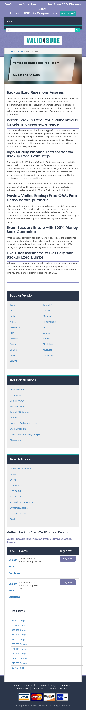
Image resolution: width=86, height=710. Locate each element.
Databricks (48, 355)
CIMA (12, 355)
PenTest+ (14, 418)
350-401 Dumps (19, 630)
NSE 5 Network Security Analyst (25, 434)
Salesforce (15, 327)
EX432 (13, 480)
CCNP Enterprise (18, 429)
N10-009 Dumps (19, 648)
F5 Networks (16, 395)
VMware (14, 339)
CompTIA (47, 305)
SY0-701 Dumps (19, 653)
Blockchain (48, 344)
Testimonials (22, 688)
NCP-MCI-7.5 (16, 485)
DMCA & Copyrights (57, 688)
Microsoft (47, 316)
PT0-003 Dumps (19, 663)
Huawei (46, 311)
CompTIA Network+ (19, 412)
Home (10, 51)
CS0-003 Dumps (19, 644)
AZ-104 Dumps (18, 639)
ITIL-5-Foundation (18, 513)
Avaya (13, 344)
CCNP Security (17, 390)
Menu (9, 21)
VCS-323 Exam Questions (14, 566)
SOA (12, 333)
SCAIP (13, 519)
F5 (11, 311)
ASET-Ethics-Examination (21, 502)
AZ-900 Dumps (18, 620)
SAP (45, 327)
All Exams (41, 685)
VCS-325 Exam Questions (14, 590)
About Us (28, 685)
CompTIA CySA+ (17, 401)
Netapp (46, 339)
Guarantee (66, 685)
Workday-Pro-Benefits (20, 469)
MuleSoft (47, 350)
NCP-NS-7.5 (15, 497)
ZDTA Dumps (18, 667)
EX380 (13, 474)
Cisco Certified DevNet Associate (25, 423)
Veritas (19, 51)
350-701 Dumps (19, 634)
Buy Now (67, 558)
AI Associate (15, 440)
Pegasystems (49, 322)
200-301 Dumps (19, 625)
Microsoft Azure (17, 406)
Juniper (13, 316)
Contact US (38, 688)
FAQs (53, 685)
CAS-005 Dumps (19, 658)
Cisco (12, 305)
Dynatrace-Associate (19, 508)
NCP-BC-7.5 (15, 491)
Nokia (13, 322)
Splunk (13, 350)
